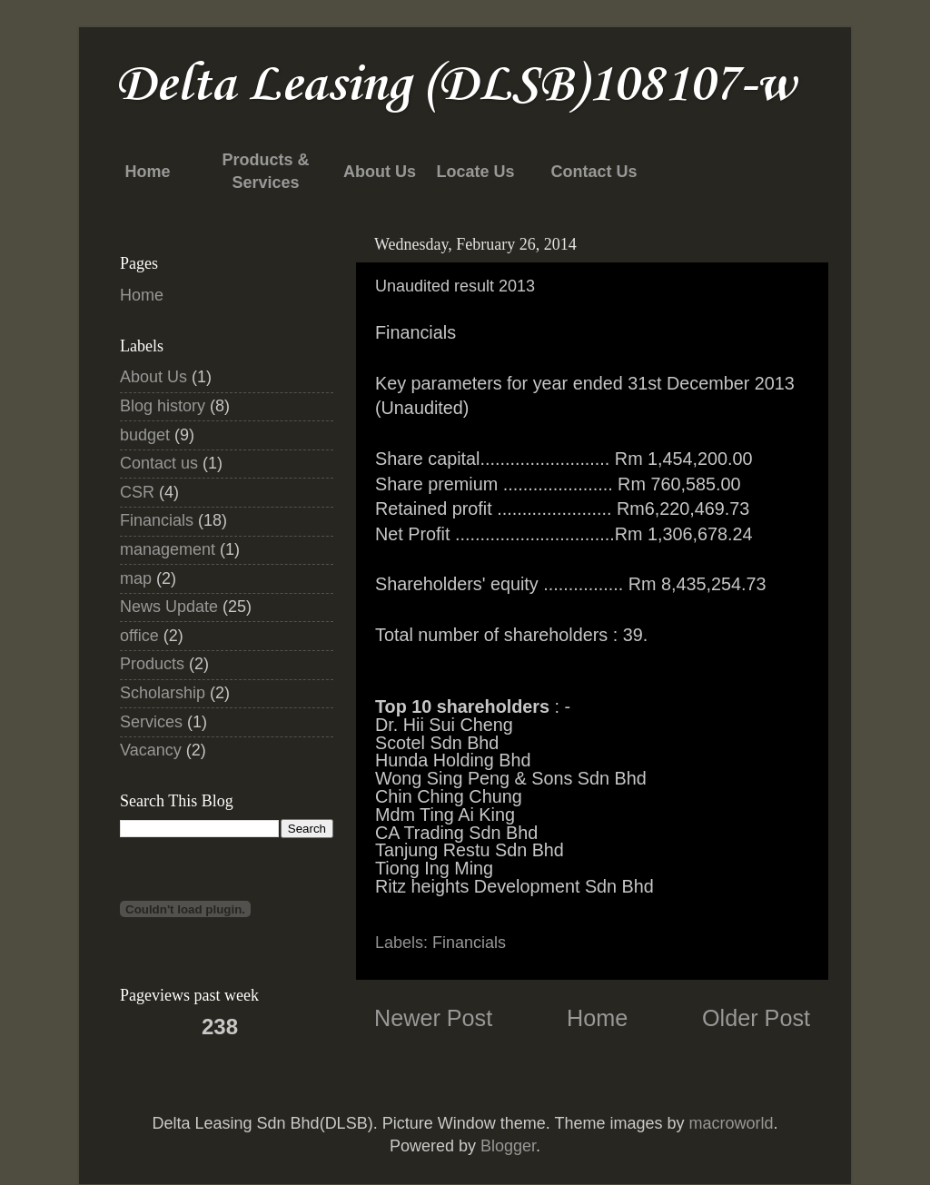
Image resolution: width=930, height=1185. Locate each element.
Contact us (159, 463)
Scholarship (162, 693)
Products (152, 664)
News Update (169, 606)
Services (151, 722)
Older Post (756, 1018)
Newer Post (433, 1018)
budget (145, 435)
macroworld (730, 1123)
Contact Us (593, 172)
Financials (469, 942)
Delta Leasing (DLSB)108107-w (455, 85)
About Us (379, 172)
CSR (137, 492)
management (167, 549)
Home (147, 172)
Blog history (162, 406)
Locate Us (475, 172)
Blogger (508, 1146)
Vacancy (151, 750)
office (139, 636)
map (136, 578)
